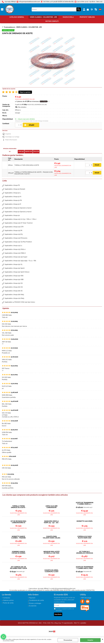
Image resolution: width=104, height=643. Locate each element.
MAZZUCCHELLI (68, 17)
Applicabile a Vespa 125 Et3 (14, 234)
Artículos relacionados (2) (9, 150)
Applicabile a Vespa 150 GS (14, 283)
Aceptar (90, 640)
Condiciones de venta (36, 600)
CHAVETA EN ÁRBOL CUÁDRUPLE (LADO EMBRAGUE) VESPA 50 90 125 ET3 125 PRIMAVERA (51, 570)
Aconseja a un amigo (12, 137)
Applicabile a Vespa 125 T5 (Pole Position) (18, 242)
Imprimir (8, 134)
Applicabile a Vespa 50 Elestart (15, 189)
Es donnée (32, 606)
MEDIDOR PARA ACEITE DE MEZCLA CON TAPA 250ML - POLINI (51, 552)
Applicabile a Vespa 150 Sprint (14, 268)
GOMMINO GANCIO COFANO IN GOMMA (18, 552)
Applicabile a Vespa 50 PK (13, 200)
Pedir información (11, 140)
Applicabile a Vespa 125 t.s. (13, 245)
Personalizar (68, 640)
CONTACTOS (90, 590)
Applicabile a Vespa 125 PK (13, 230)
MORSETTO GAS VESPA (84, 521)
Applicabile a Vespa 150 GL (14, 264)
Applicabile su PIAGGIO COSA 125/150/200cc (20, 302)
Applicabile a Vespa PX (12, 185)
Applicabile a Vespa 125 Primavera (16, 238)
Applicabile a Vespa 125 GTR (14, 227)
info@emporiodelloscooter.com (64, 588)
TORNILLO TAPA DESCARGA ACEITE (26, 165)
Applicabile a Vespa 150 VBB (14, 279)
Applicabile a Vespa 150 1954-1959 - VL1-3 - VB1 (20, 261)
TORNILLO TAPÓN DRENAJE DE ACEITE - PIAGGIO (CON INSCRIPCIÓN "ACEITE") (18, 506)
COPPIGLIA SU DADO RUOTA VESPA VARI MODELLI (84, 537)
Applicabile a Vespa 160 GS (14, 287)
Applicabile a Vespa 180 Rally (14, 294)
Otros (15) (36, 151)
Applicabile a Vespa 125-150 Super (16, 257)
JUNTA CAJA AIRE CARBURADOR (51, 506)
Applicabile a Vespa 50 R (13, 204)
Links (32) (21, 151)
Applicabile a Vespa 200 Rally (14, 298)
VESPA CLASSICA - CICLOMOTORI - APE (43, 17)
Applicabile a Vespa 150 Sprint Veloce (17, 272)
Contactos (6, 598)
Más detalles (22, 107)
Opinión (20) (28, 151)
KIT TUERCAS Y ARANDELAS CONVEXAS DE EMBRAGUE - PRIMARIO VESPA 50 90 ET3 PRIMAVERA (84, 552)
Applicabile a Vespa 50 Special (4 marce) (18, 212)
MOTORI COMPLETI (52, 21)
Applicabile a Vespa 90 (12, 215)
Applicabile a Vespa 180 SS (13, 291)
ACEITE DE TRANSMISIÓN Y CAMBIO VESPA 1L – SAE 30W (84, 503)
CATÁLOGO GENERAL (16, 17)
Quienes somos (8, 600)
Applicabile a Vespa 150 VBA (14, 276)
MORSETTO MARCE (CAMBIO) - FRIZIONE (18, 537)
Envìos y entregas (35, 603)
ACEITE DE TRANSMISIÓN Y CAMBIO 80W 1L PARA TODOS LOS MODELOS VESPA (84, 567)
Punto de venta (8, 603)
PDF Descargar (86, 598)
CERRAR (102, 639)
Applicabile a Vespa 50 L (13, 193)
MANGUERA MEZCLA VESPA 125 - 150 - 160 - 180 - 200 (51, 522)
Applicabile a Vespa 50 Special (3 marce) (18, 208)
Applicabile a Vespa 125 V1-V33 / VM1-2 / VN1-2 (20, 219)
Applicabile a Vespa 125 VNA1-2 (15, 249)
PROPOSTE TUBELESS (87, 17)
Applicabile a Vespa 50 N (13, 196)
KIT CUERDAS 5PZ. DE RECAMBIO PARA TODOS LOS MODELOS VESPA (18, 567)
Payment (32, 598)
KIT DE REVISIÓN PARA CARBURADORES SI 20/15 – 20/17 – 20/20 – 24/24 (18, 522)
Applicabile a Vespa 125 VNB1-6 (15, 253)
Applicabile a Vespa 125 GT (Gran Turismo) (19, 223)
